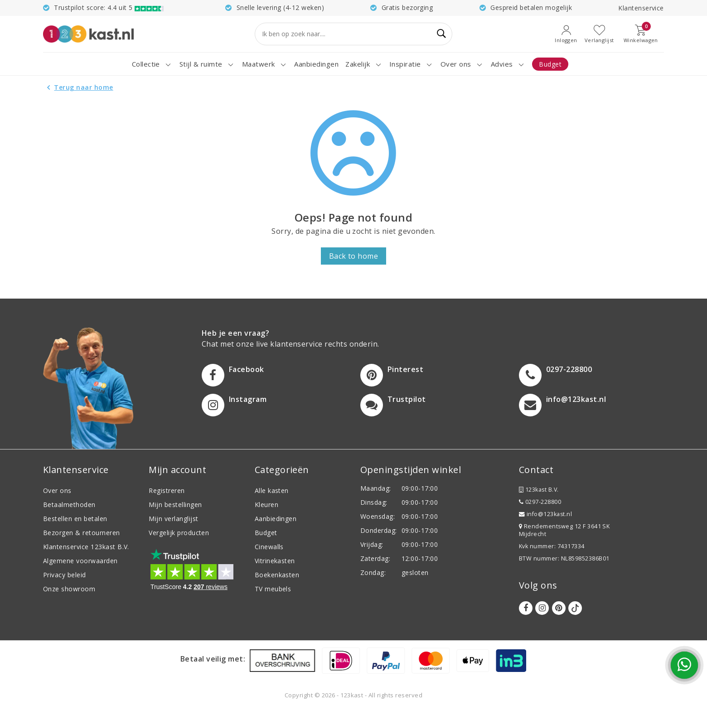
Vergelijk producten (179, 532)
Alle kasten (272, 490)
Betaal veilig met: (213, 659)
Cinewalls (269, 546)
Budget (266, 532)
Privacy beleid (64, 574)
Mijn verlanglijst (173, 518)
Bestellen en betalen (75, 518)
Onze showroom (69, 589)
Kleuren (266, 504)
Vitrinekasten (275, 560)
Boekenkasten (277, 574)
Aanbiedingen (276, 518)
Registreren (166, 490)
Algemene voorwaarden (80, 560)
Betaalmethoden (69, 504)
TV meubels (273, 589)
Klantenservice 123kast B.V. (86, 546)
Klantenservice (641, 8)
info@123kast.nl (545, 514)
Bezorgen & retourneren (81, 532)
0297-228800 (540, 502)
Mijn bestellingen (175, 504)
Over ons (57, 490)
